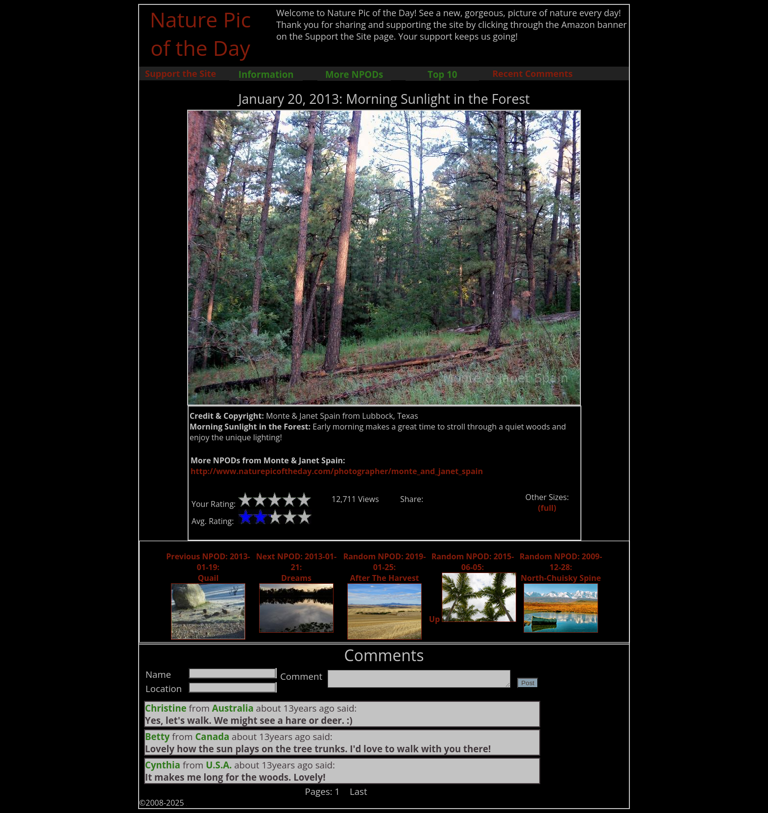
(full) (547, 507)
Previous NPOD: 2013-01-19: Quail (208, 567)
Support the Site (180, 73)
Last (358, 791)
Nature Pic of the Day (200, 33)
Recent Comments (532, 73)
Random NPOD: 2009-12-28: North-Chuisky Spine (561, 567)
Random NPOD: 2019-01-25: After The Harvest (384, 567)
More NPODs (354, 74)
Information (266, 74)
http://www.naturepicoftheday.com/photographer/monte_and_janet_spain (337, 471)
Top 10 (442, 74)
